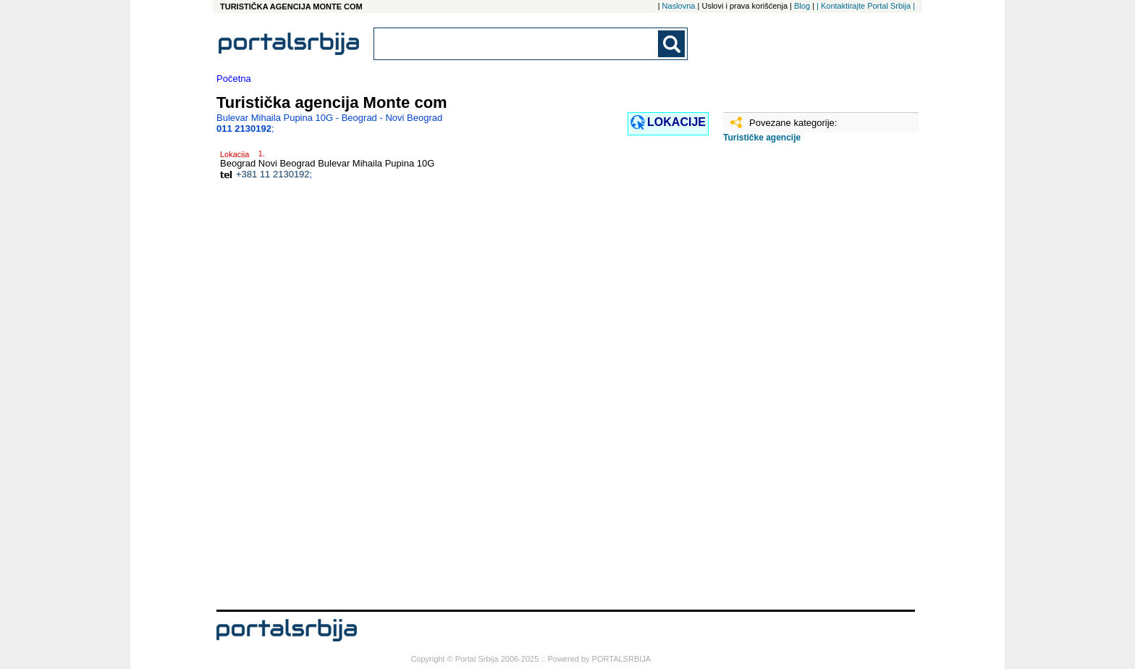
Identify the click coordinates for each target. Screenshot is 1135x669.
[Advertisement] (795, 381)
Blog (802, 5)
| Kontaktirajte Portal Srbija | (866, 5)
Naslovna (679, 5)
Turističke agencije (762, 137)
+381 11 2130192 (273, 174)
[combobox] (517, 43)
